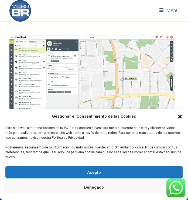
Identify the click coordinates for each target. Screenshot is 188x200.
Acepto (94, 172)
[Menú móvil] (169, 10)
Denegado (94, 187)
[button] (180, 116)
